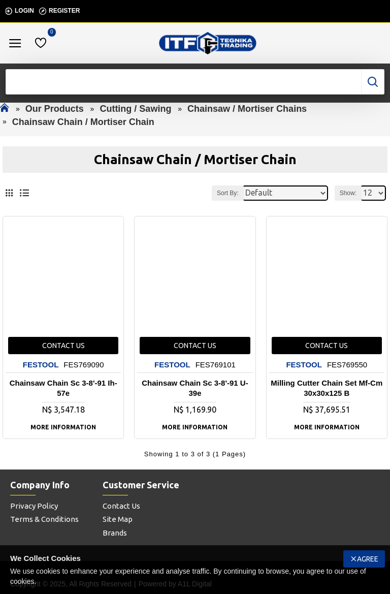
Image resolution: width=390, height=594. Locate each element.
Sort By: (228, 193)
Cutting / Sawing (135, 109)
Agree (367, 559)
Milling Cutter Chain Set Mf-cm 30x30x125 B (326, 388)
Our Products (54, 109)
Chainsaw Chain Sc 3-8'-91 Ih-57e (63, 388)
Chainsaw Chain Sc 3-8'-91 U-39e (195, 388)
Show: (348, 193)
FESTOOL (41, 364)
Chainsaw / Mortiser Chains (247, 109)
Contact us (63, 345)
